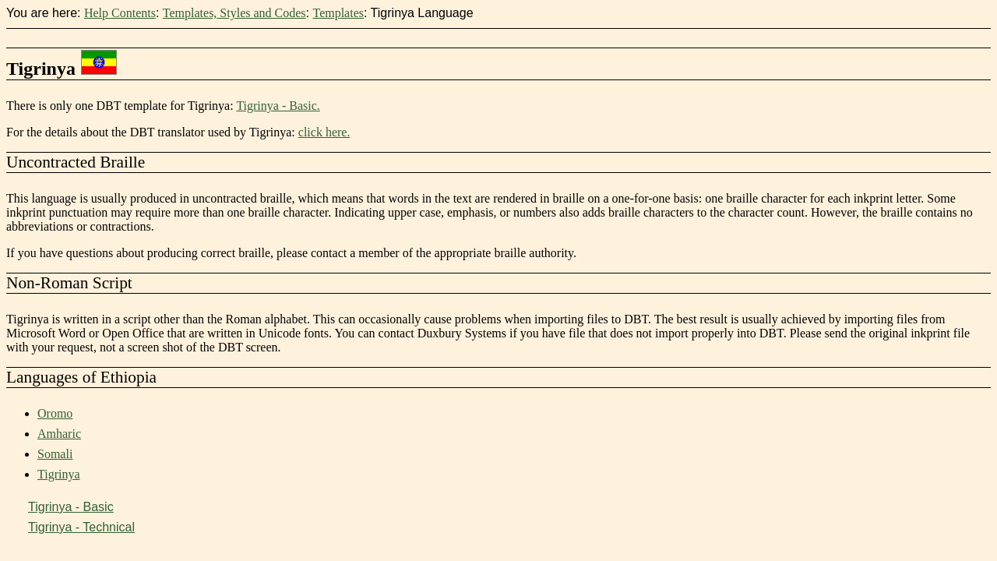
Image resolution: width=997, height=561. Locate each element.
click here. (324, 132)
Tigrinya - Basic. (277, 105)
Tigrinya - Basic (71, 506)
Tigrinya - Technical (81, 527)
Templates (338, 12)
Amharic (59, 433)
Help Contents (120, 12)
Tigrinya (58, 474)
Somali (54, 453)
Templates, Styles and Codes (234, 12)
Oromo (54, 413)
